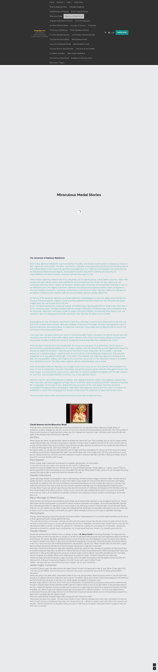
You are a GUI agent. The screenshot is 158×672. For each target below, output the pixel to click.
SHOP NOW (122, 32)
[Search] (105, 32)
